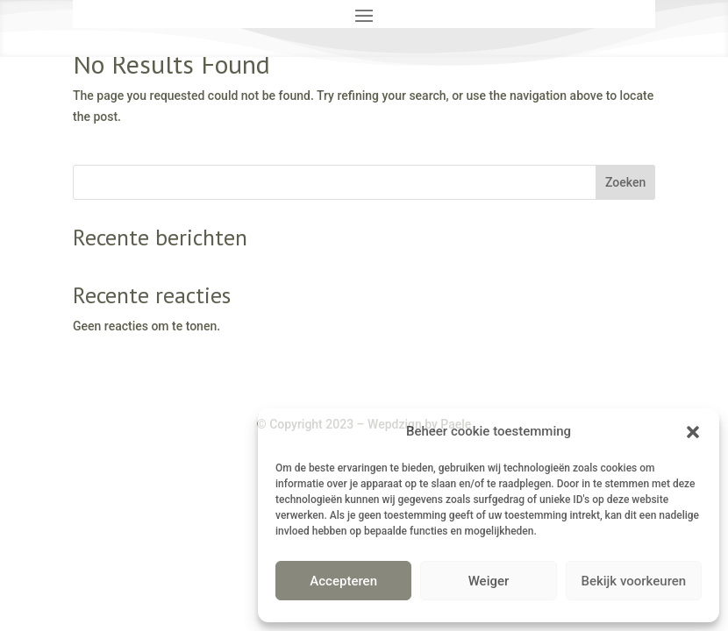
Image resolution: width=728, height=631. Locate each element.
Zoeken (625, 182)
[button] (693, 432)
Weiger (489, 581)
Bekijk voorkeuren (633, 581)
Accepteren (343, 581)
